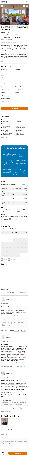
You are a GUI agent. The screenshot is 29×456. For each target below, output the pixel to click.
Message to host (5, 98)
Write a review (22, 292)
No (24, 330)
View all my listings (14, 418)
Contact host (18, 453)
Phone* (3, 81)
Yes (18, 330)
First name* (4, 69)
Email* (3, 75)
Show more (4, 61)
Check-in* (3, 87)
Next (27, 15)
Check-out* (18, 87)
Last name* (18, 69)
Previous (2, 15)
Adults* (3, 92)
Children (17, 92)
